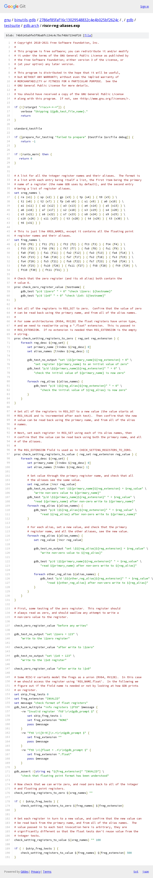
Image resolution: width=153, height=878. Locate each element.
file (87, 35)
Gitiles (25, 872)
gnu (7, 19)
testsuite (12, 25)
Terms (47, 872)
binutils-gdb (25, 19)
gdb (129, 19)
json (145, 871)
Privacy (35, 872)
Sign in (144, 6)
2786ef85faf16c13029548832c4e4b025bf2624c (79, 19)
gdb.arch (31, 25)
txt (135, 871)
